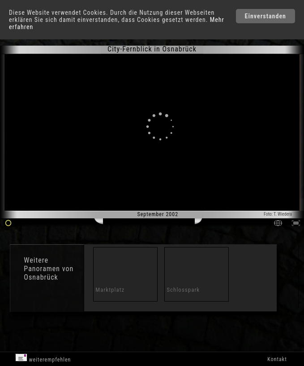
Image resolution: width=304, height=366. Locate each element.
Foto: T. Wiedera (278, 214)
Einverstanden (265, 16)
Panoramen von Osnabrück (48, 272)
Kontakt (277, 359)
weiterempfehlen (43, 358)
